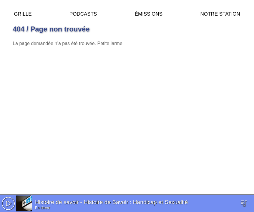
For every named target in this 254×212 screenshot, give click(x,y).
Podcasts (83, 13)
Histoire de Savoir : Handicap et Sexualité (136, 202)
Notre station (220, 13)
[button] (8, 203)
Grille (22, 13)
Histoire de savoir (57, 202)
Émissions (148, 13)
